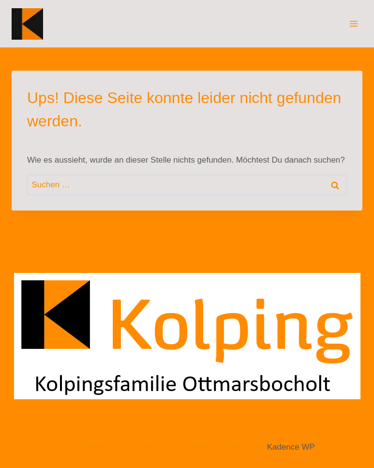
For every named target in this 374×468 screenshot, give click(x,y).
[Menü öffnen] (353, 23)
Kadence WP (291, 447)
